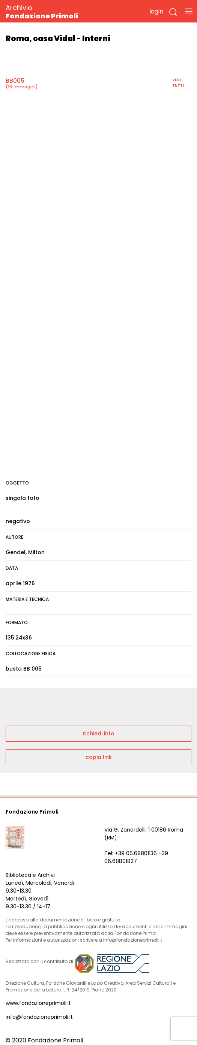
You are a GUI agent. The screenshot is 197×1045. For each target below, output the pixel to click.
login (156, 11)
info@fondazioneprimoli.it (39, 1017)
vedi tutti (178, 82)
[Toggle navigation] (188, 11)
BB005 (15, 80)
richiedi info (98, 733)
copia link (99, 757)
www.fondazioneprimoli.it (38, 1003)
